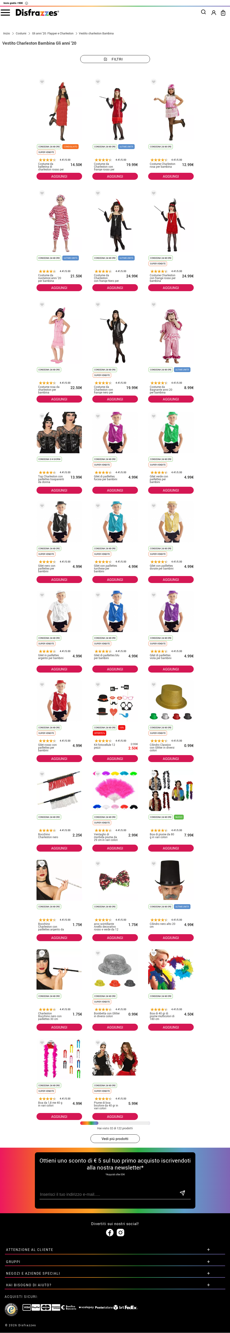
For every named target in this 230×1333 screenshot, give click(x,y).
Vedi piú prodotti (115, 1138)
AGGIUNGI (59, 176)
